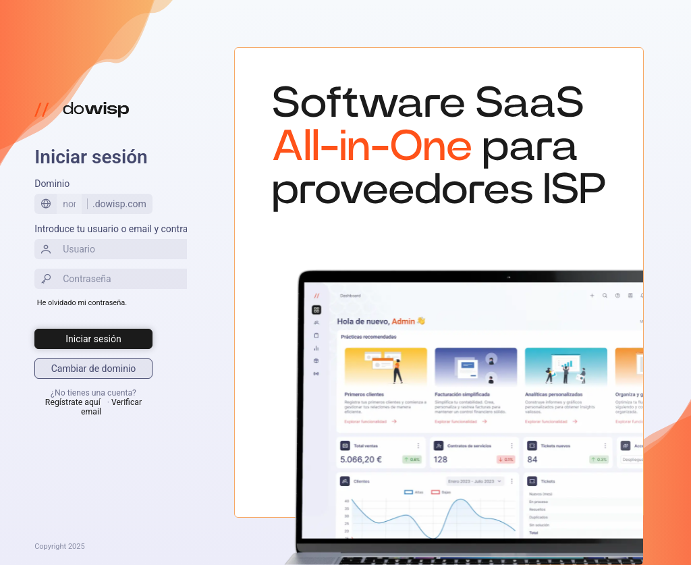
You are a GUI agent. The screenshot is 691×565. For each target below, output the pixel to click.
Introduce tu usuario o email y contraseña (121, 228)
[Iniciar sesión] (93, 339)
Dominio (52, 183)
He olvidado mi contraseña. (82, 302)
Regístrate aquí (73, 402)
